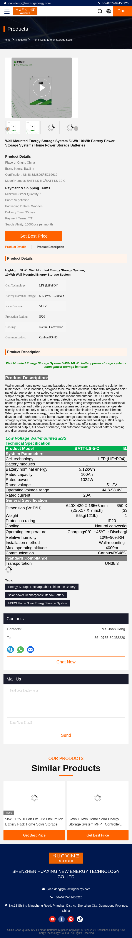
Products (21, 39)
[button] (76, 128)
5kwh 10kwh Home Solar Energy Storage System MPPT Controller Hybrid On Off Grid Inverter (94, 822)
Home (6, 39)
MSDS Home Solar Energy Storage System (37, 603)
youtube (52, 919)
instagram (70, 919)
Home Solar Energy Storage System (54, 39)
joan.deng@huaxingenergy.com (27, 3)
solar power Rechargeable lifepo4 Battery (36, 595)
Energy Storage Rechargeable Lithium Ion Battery (41, 587)
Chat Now (66, 662)
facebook (61, 919)
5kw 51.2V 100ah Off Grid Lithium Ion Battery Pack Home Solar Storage (34, 821)
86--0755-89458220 (113, 3)
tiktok (80, 919)
